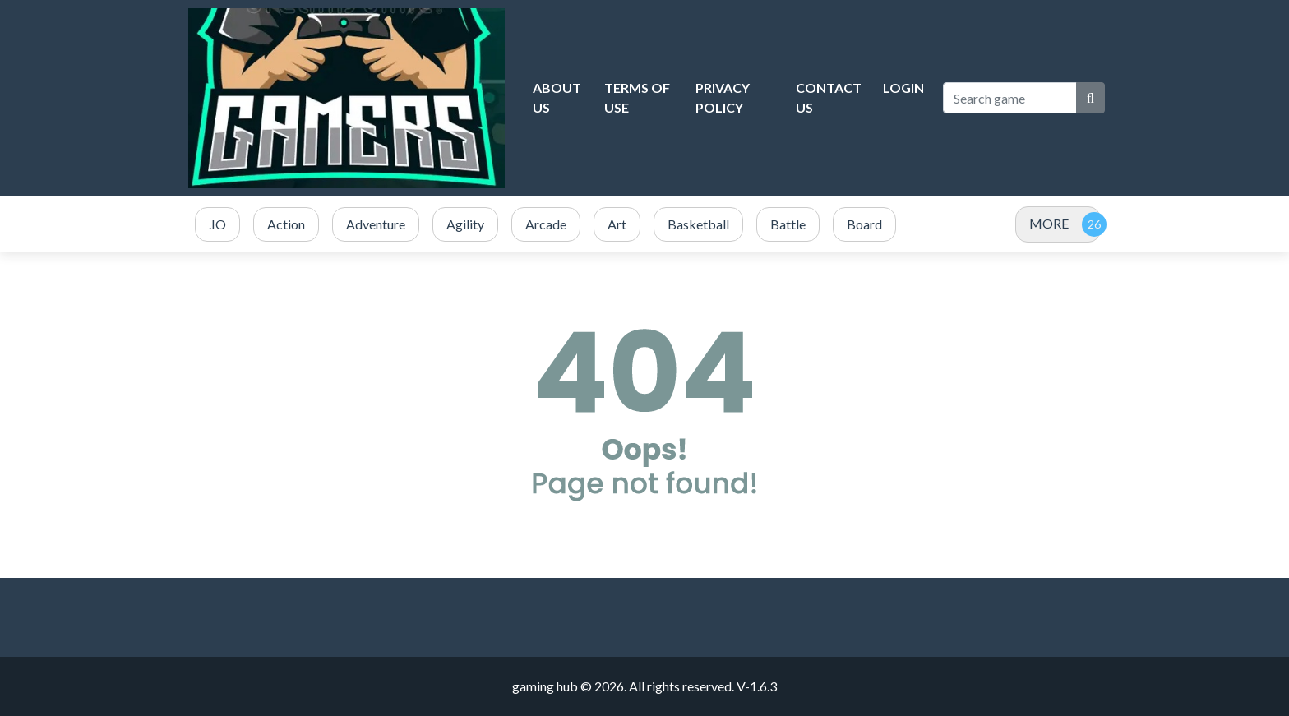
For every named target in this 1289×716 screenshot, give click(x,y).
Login (903, 87)
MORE (1049, 223)
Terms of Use (637, 97)
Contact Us (829, 97)
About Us (557, 97)
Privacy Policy (722, 97)
